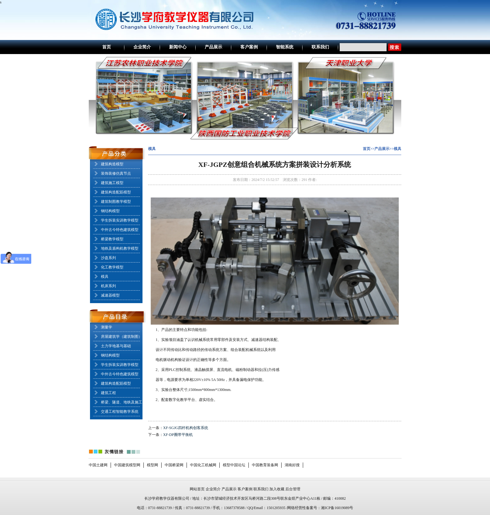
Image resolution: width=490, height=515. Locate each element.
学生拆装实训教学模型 (119, 220)
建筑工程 (108, 393)
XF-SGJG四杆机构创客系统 (185, 428)
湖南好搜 (292, 465)
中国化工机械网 (203, 465)
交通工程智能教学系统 (119, 411)
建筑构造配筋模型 (116, 192)
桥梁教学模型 (112, 239)
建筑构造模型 (112, 164)
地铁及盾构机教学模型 (119, 248)
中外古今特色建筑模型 (119, 230)
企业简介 (142, 47)
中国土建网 (98, 465)
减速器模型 (110, 295)
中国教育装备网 (265, 465)
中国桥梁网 (174, 465)
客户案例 (249, 47)
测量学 (106, 327)
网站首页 (197, 489)
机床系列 (108, 286)
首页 (106, 47)
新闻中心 (178, 47)
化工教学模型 (112, 267)
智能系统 (284, 47)
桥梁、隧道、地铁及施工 (121, 402)
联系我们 (320, 47)
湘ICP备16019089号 (337, 508)
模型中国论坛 (234, 465)
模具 (104, 276)
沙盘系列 (108, 258)
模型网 (152, 465)
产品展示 (213, 47)
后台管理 (292, 489)
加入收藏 (276, 489)
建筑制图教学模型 (116, 201)
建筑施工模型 (112, 183)
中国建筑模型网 (127, 465)
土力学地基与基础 (116, 346)
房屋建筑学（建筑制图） (121, 336)
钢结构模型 (110, 211)
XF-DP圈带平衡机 (178, 434)
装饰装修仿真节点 (116, 173)
